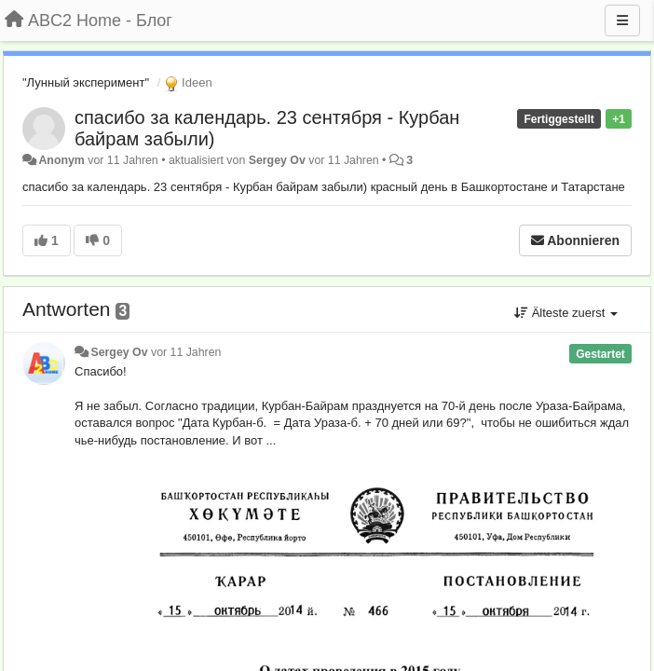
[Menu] (622, 20)
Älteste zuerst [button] (566, 313)
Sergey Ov (277, 160)
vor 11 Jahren (186, 352)
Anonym (61, 160)
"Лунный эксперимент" (85, 82)
